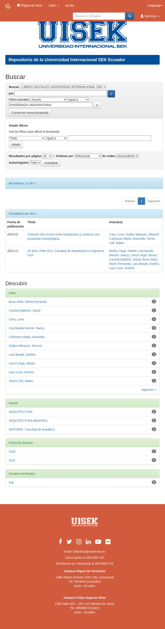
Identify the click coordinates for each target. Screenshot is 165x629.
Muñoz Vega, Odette (122, 251)
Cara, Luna (116, 234)
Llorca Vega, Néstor (144, 255)
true (11, 482)
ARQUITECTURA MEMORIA (28, 420)
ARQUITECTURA (20, 412)
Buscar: (14, 87)
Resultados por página (25, 156)
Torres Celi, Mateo (21, 381)
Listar (53, 5)
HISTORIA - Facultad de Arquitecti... (33, 429)
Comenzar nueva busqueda (30, 112)
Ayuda (69, 5)
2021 (12, 460)
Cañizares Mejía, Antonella (127, 238)
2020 (12, 451)
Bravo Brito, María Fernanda (28, 301)
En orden (109, 156)
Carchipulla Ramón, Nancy (27, 328)
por (11, 93)
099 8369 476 (104, 563)
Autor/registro (19, 162)
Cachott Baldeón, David (125, 259)
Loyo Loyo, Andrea (121, 268)
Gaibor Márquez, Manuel (142, 234)
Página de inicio (29, 5)
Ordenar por (64, 156)
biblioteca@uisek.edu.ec (89, 551)
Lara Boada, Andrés (145, 263)
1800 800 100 (95, 557)
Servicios (150, 16)
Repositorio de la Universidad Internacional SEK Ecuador (67, 59)
